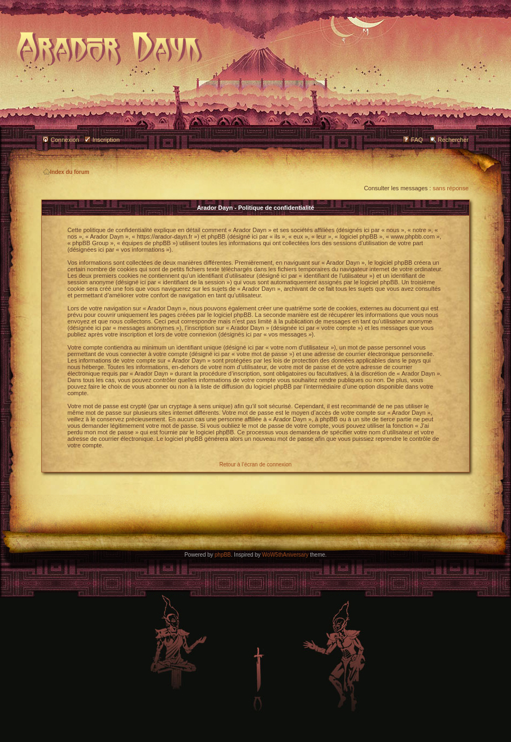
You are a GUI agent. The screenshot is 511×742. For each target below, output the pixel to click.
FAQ (417, 139)
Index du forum (66, 172)
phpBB (223, 555)
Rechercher (453, 139)
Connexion (65, 139)
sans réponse (451, 188)
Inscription (106, 139)
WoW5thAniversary (285, 555)
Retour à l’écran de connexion (256, 464)
